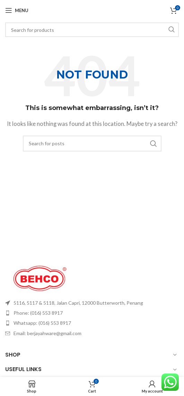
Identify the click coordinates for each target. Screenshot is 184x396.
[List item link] (92, 303)
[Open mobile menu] (17, 10)
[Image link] (40, 277)
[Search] (92, 29)
